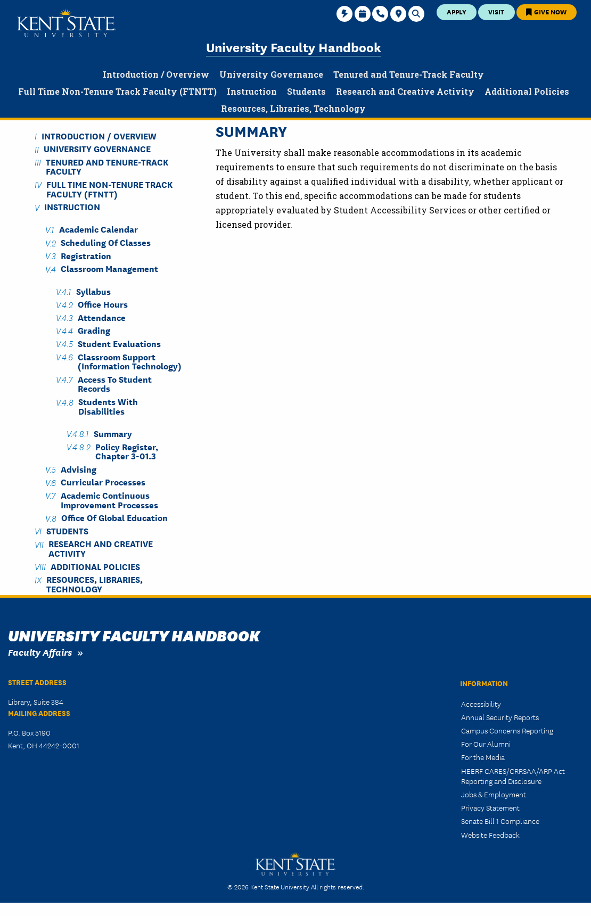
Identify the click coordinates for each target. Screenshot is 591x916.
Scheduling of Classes (106, 242)
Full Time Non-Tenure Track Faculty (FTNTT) (109, 188)
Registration (86, 255)
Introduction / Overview (99, 135)
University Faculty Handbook (293, 46)
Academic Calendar (98, 229)
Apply (456, 11)
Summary (113, 433)
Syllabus (93, 291)
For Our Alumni (486, 743)
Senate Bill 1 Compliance (500, 821)
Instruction (72, 206)
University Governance (97, 148)
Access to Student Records (115, 383)
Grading (94, 330)
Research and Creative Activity (100, 548)
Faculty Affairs (40, 651)
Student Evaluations (119, 343)
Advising (78, 468)
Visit (496, 11)
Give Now (546, 11)
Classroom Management (109, 268)
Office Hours (103, 304)
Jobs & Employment (493, 794)
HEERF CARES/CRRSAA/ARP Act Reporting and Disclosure (513, 776)
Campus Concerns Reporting (507, 730)
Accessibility (481, 703)
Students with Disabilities (108, 406)
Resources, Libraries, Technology (94, 584)
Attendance (102, 317)
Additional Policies (95, 566)
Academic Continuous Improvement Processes (109, 499)
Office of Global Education (114, 517)
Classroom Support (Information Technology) (130, 361)
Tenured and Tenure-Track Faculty (107, 166)
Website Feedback (490, 834)
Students (67, 530)
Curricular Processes (103, 482)
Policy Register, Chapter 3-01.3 (126, 451)
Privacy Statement (490, 807)
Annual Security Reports (500, 717)
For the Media (483, 757)
